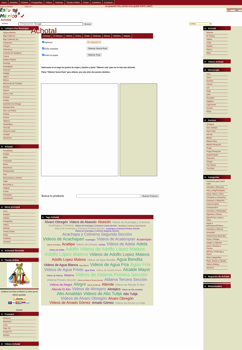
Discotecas (7, 168)
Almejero (113, 289)
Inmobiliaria (8, 151)
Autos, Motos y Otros (215, 194)
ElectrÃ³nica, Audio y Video (214, 219)
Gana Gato (210, 131)
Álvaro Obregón (56, 222)
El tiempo (57, 36)
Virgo (208, 91)
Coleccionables (212, 204)
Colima (6, 56)
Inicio (4, 2)
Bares (5, 164)
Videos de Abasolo (82, 222)
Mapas (127, 36)
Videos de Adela (120, 244)
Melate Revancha (213, 145)
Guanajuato (8, 66)
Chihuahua (7, 49)
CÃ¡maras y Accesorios (216, 197)
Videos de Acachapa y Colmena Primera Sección (79, 228)
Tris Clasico (211, 165)
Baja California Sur (11, 39)
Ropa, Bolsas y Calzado (216, 261)
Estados (14, 2)
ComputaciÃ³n (212, 207)
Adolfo (72, 248)
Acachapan (90, 240)
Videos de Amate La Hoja (130, 303)
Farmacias (7, 195)
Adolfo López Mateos (66, 254)
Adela (141, 243)
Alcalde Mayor (136, 269)
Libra (208, 94)
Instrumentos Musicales (216, 236)
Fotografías (36, 2)
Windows (7, 318)
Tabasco (6, 121)
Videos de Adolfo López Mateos (112, 248)
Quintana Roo (9, 107)
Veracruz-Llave (9, 131)
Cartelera (96, 2)
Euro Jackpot (211, 128)
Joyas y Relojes (212, 239)
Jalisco (6, 77)
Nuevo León (8, 94)
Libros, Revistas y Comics (213, 247)
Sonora (6, 117)
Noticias (59, 2)
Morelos (6, 87)
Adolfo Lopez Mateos (69, 260)
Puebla (6, 100)
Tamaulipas (8, 124)
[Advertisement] (170, 61)
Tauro (208, 77)
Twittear (5, 23)
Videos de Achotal (86, 244)
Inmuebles (210, 232)
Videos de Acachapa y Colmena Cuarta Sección (96, 225)
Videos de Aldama (55, 275)
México (6, 80)
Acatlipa (68, 244)
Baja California (9, 36)
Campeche (7, 43)
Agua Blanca (84, 265)
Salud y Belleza (212, 264)
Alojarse (6, 188)
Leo (207, 88)
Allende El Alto (61, 289)
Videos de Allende (93, 285)
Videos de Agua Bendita (101, 259)
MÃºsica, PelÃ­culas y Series (215, 253)
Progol (209, 148)
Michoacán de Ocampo (12, 83)
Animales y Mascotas (215, 187)
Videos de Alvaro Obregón (84, 298)
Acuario (209, 108)
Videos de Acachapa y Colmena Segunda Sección (97, 231)
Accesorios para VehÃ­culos (215, 182)
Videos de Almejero (89, 289)
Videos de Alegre (61, 284)
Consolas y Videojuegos (216, 211)
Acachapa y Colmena (61, 225)
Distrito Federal (9, 60)
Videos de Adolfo (57, 250)
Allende (108, 284)
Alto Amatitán (69, 293)
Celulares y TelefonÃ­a (215, 201)
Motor (5, 157)
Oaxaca (6, 97)
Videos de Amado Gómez (70, 303)
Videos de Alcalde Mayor (109, 270)
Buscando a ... (9, 185)
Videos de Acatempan (116, 239)
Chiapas (6, 46)
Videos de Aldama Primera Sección (111, 274)
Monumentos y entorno (12, 178)
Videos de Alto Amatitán (132, 289)
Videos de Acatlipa (53, 245)
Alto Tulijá (130, 294)
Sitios (208, 53)
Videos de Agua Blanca (61, 265)
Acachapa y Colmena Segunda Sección (97, 234)
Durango (6, 63)
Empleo (6, 154)
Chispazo (210, 124)
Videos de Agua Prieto (63, 269)
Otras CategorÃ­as (213, 257)
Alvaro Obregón (121, 298)
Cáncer (209, 84)
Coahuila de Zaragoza (12, 53)
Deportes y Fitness (214, 214)
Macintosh (7, 322)
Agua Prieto (90, 270)
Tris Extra (210, 168)
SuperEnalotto (212, 155)
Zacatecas (7, 138)
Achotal (46, 36)
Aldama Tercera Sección (125, 279)
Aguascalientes (9, 32)
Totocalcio (210, 158)
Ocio (5, 174)
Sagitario (210, 101)
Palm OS (6, 328)
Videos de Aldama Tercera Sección (90, 280)
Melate (209, 138)
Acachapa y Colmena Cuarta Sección (132, 226)
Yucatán (6, 134)
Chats (86, 2)
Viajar (5, 181)
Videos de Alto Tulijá (102, 293)
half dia (209, 134)
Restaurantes (8, 171)
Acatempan (144, 239)
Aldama (69, 275)
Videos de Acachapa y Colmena (131, 222)
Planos (209, 49)
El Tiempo (210, 36)
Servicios (210, 268)
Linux (5, 325)
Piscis (208, 111)
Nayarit (6, 90)
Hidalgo (6, 73)
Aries (208, 74)
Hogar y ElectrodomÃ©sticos (214, 224)
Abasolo (104, 222)
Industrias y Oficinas (214, 229)
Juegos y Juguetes (214, 243)
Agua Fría (140, 264)
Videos (49, 2)
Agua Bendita (129, 259)
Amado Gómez (103, 303)
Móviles (6, 335)
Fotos (78, 36)
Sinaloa (6, 114)
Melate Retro (211, 141)
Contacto (108, 2)
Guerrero (6, 70)
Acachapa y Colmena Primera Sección (123, 228)
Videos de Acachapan (63, 239)
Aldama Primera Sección (61, 280)
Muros (107, 36)
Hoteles (24, 2)
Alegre (80, 284)
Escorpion (210, 98)
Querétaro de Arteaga (12, 104)
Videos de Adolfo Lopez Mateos (120, 254)
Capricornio (211, 105)
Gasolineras (8, 198)
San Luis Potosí (9, 111)
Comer (6, 191)
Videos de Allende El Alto (129, 284)
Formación (7, 161)
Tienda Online (73, 2)
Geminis (209, 81)
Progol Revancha (213, 151)
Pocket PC (7, 332)
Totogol (209, 162)
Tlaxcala (6, 128)
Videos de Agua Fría (109, 264)
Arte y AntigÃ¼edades (215, 190)
